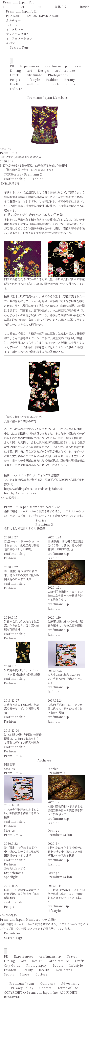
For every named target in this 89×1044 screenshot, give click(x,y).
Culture (16, 89)
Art (29, 71)
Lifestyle (33, 80)
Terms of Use (68, 988)
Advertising (70, 983)
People (15, 80)
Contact (45, 988)
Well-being (35, 84)
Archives (44, 760)
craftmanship (56, 66)
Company (47, 983)
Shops (70, 84)
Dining (15, 71)
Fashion (52, 80)
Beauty (69, 80)
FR (39, 7)
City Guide (34, 75)
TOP (7, 174)
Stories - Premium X (26, 174)
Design (43, 71)
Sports (55, 84)
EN (22, 7)
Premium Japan (21, 983)
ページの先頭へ (9, 915)
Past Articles (12, 933)
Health (15, 84)
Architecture (65, 71)
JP (4, 7)
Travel (78, 66)
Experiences (29, 66)
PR (12, 66)
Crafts (15, 75)
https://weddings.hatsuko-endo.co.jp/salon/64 (33, 489)
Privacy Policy (22, 988)
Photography (58, 75)
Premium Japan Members (47, 98)
